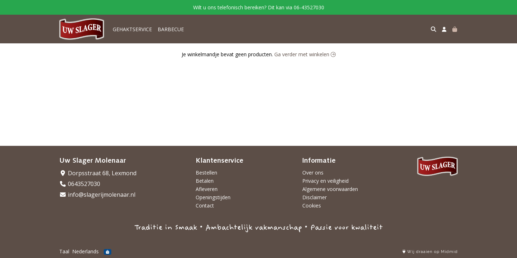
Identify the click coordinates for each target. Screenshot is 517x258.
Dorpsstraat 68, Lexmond (97, 173)
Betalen (205, 180)
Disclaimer (314, 197)
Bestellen (206, 172)
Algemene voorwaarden (330, 189)
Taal (64, 251)
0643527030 (79, 184)
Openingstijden (213, 197)
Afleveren (207, 189)
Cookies (311, 205)
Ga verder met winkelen (305, 54)
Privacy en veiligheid (325, 180)
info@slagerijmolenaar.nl (97, 195)
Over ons (312, 172)
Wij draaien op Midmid (430, 251)
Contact (205, 205)
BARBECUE (171, 29)
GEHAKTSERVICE (132, 29)
